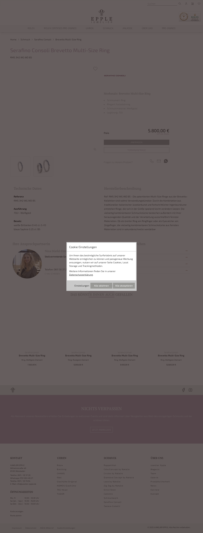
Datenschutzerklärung (81, 274)
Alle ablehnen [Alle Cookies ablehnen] (101, 285)
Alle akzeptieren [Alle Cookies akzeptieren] (124, 285)
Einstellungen (81, 285)
